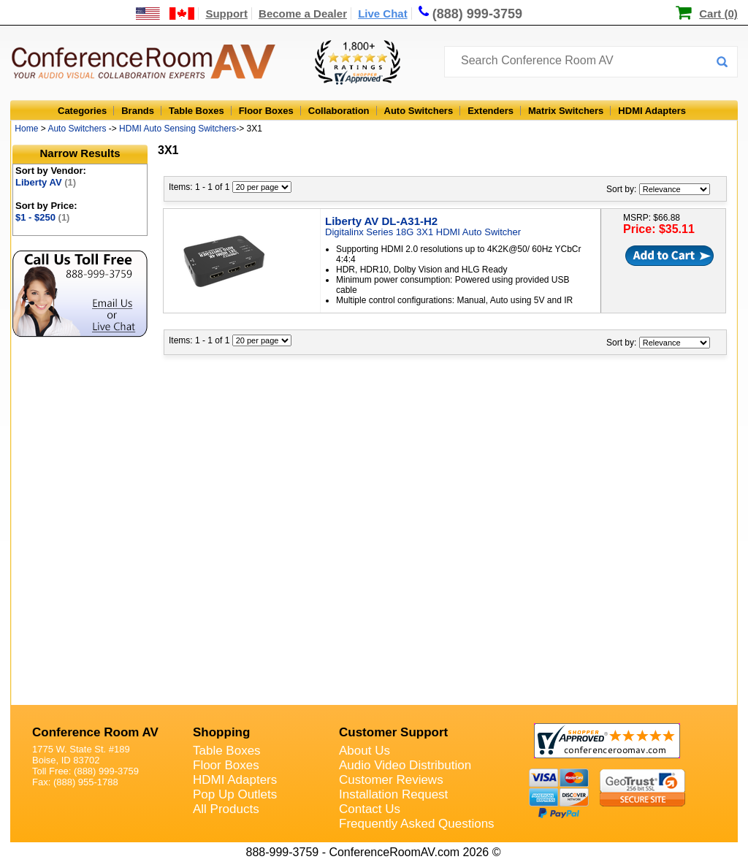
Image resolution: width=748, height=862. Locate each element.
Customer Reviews (391, 780)
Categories (82, 110)
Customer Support (393, 732)
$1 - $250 (42, 217)
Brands (137, 110)
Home (26, 128)
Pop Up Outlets (235, 794)
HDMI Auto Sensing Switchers (177, 128)
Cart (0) (718, 13)
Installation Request (393, 794)
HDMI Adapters (652, 110)
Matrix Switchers (565, 110)
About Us (364, 751)
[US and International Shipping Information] (165, 13)
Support (226, 13)
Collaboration (339, 110)
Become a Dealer (303, 13)
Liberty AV (45, 182)
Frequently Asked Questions (417, 824)
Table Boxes (196, 110)
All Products (226, 809)
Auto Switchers (419, 110)
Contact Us (369, 809)
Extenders (491, 110)
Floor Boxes (266, 110)
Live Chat (383, 13)
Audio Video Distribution (405, 765)
